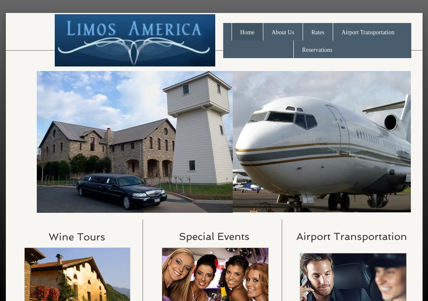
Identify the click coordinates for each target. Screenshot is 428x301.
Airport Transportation (367, 32)
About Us (283, 32)
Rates (317, 32)
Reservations (317, 50)
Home (247, 32)
